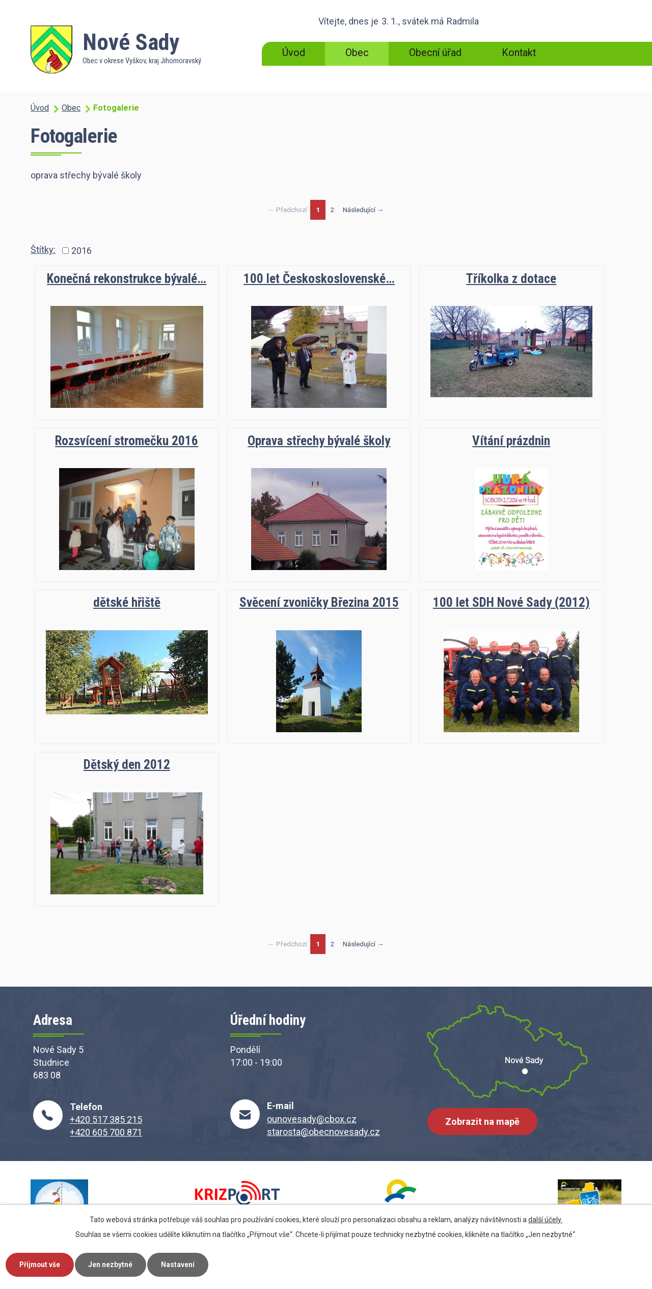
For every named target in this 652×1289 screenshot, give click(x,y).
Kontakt (519, 53)
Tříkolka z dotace (511, 278)
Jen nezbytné (114, 1264)
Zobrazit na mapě (483, 1122)
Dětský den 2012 (127, 764)
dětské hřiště (126, 602)
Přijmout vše (41, 1264)
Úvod (293, 53)
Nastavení (182, 1264)
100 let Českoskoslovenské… (319, 278)
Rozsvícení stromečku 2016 (126, 440)
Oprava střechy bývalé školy (319, 440)
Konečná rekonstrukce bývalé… (126, 278)
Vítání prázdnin (511, 440)
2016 (81, 250)
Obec (357, 53)
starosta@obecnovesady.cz (323, 1131)
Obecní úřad (435, 53)
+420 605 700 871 (106, 1132)
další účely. (545, 1219)
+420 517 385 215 (106, 1119)
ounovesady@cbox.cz (312, 1119)
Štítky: (43, 249)
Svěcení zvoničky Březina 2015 (319, 602)
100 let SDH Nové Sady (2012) (511, 602)
